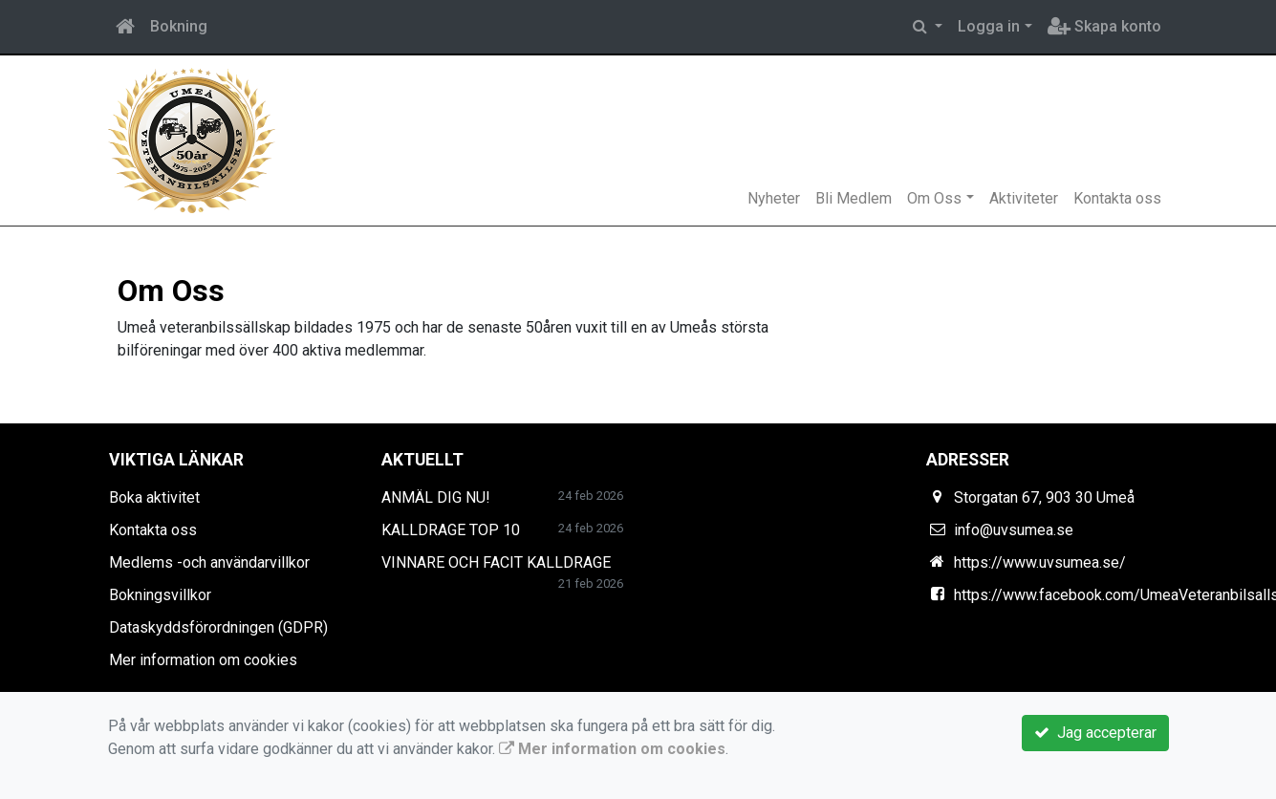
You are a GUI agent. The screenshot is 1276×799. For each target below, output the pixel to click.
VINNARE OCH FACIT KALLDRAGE (496, 562)
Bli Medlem (853, 198)
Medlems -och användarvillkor (209, 562)
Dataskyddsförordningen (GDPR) (218, 627)
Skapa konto (1104, 26)
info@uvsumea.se (1013, 530)
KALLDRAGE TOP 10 (450, 530)
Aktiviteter (1023, 198)
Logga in (989, 26)
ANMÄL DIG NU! (435, 497)
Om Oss (934, 198)
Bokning (178, 26)
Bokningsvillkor (160, 595)
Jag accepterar (1095, 732)
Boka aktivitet (154, 497)
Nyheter (773, 198)
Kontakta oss (1117, 198)
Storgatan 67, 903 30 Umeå (1044, 497)
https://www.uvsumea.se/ (1040, 562)
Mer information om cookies (203, 660)
